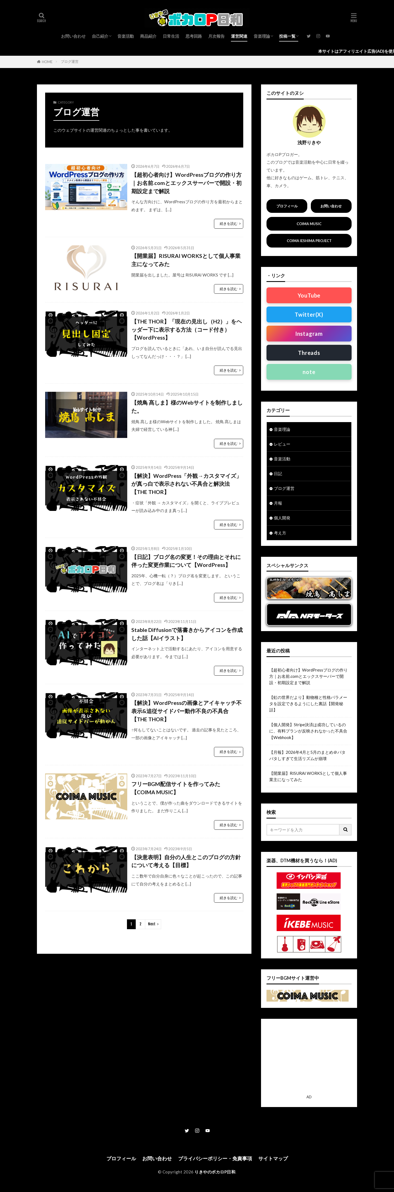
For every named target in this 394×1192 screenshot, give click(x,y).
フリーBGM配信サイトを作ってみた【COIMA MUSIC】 (175, 788)
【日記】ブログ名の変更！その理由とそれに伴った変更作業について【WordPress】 (186, 561)
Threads (309, 352)
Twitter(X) (309, 314)
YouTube (309, 295)
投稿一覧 (287, 36)
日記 (278, 473)
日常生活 (171, 36)
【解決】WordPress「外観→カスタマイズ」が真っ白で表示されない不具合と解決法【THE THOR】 (186, 483)
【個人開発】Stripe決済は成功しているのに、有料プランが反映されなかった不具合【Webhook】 (308, 731)
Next (151, 924)
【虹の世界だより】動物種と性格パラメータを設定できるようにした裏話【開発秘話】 (308, 703)
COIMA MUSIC (309, 224)
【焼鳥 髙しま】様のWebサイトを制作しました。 (187, 406)
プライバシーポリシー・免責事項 (215, 1158)
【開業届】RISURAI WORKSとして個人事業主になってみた (186, 259)
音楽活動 (125, 36)
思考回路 (194, 36)
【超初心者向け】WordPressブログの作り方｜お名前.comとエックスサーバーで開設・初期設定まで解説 (186, 182)
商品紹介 (148, 36)
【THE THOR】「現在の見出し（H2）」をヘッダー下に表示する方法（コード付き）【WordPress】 (186, 329)
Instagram (309, 333)
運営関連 (239, 36)
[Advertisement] (309, 1058)
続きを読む (228, 223)
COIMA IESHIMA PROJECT (309, 241)
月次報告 (216, 36)
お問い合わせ (73, 36)
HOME (47, 62)
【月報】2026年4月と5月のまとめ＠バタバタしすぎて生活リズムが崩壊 (307, 755)
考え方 (280, 532)
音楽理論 (262, 36)
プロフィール (287, 206)
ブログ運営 (70, 61)
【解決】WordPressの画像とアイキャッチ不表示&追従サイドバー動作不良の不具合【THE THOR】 (186, 710)
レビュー (282, 444)
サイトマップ (273, 1158)
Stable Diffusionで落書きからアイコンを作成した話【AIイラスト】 (187, 633)
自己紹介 (100, 36)
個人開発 (282, 517)
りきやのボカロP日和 (215, 1171)
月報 (278, 503)
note (309, 372)
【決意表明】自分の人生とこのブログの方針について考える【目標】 (186, 861)
